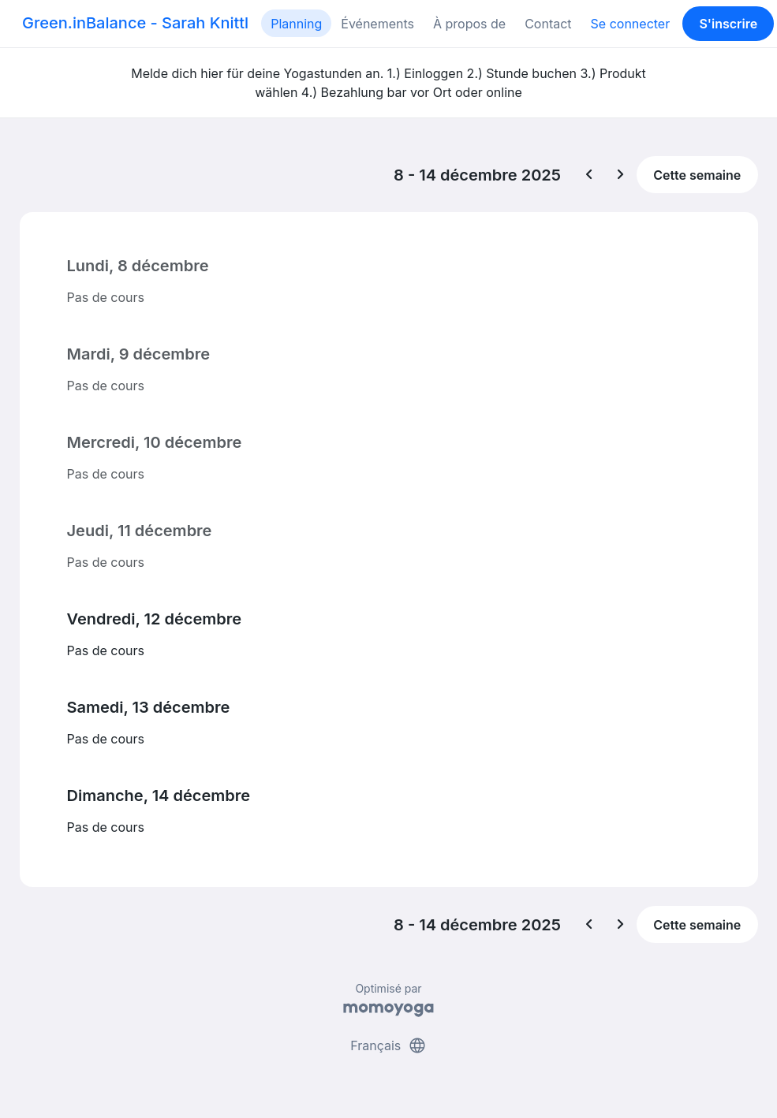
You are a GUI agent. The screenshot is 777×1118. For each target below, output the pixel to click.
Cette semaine (697, 175)
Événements (377, 24)
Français (388, 1045)
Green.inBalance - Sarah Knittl (135, 22)
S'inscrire (728, 24)
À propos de (469, 24)
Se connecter (631, 24)
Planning (296, 24)
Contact (548, 24)
